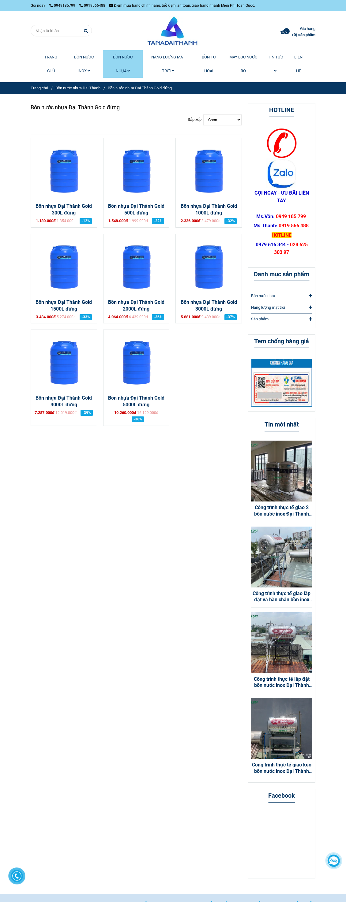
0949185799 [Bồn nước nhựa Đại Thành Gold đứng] (62, 5)
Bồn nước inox (281, 296)
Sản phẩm (281, 319)
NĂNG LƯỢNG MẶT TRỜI (168, 64)
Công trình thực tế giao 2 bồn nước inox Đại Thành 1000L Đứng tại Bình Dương (281, 511)
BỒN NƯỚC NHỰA (123, 64)
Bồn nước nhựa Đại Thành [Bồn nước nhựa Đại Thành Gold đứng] (77, 88)
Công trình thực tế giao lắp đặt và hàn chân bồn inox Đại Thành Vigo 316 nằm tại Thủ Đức (281, 597)
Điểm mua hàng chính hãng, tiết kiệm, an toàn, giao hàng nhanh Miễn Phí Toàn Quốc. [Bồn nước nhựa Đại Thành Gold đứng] (182, 5)
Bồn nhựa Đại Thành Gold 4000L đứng (64, 401)
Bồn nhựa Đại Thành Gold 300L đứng (64, 209)
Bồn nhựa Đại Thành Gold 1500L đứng (64, 306)
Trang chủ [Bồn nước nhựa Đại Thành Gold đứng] (39, 88)
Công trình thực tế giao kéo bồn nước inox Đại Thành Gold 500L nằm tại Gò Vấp (281, 768)
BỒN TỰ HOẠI (209, 64)
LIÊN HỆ (298, 64)
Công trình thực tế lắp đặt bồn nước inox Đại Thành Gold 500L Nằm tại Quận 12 (281, 682)
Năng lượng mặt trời (281, 307)
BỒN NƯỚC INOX (84, 64)
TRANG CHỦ (50, 64)
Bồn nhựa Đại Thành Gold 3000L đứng (209, 306)
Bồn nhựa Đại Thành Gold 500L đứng (136, 209)
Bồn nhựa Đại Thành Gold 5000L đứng (136, 401)
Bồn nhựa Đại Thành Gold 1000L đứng (209, 209)
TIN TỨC (275, 64)
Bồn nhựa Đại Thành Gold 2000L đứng (136, 306)
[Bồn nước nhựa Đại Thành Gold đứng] (173, 31)
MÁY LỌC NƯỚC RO (243, 64)
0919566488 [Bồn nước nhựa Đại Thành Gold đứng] (92, 5)
